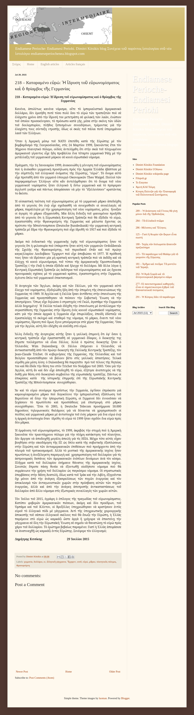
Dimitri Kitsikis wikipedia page (152, 173)
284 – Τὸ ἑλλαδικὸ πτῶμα (150, 220)
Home (30, 64)
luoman (103, 698)
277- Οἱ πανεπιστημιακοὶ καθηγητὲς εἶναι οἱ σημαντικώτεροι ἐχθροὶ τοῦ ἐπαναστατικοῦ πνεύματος (155, 287)
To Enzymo (142, 182)
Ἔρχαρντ (71, 561)
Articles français (75, 64)
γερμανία (28, 561)
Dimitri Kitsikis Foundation (150, 164)
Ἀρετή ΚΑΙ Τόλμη (145, 187)
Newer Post (22, 671)
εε (45, 561)
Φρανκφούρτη (23, 565)
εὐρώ (85, 561)
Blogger (125, 698)
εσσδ (79, 561)
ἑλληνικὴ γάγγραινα (56, 561)
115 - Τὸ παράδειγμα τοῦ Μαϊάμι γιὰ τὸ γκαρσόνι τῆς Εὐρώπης (157, 256)
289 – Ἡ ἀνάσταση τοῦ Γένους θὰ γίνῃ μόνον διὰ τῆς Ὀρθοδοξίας (157, 212)
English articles (50, 64)
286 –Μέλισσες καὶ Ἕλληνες (151, 227)
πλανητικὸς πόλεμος (106, 561)
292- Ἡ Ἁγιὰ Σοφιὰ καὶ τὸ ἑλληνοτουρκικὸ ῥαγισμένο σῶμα (154, 276)
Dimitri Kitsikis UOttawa (149, 169)
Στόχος (16, 64)
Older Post (115, 671)
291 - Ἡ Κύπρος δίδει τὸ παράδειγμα (155, 297)
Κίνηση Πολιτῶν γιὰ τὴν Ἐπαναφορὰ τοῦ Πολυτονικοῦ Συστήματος (156, 193)
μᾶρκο (92, 561)
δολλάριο (38, 561)
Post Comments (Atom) (41, 677)
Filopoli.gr (141, 178)
